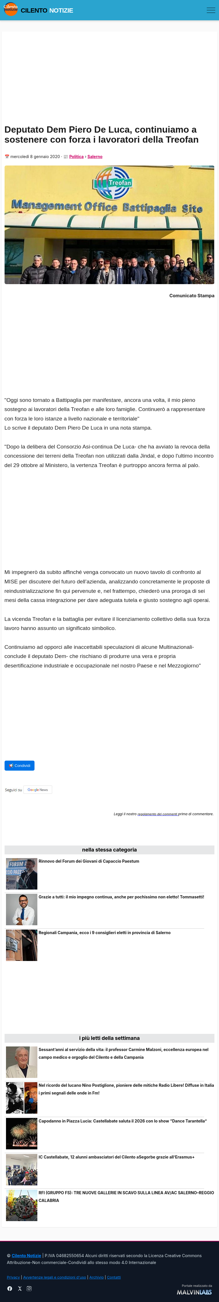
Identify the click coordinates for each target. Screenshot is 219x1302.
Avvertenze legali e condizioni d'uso (54, 1277)
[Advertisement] (110, 525)
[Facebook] (10, 1289)
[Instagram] (29, 1289)
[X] (19, 1289)
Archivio (97, 1277)
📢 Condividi (20, 765)
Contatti (114, 1277)
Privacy (13, 1277)
